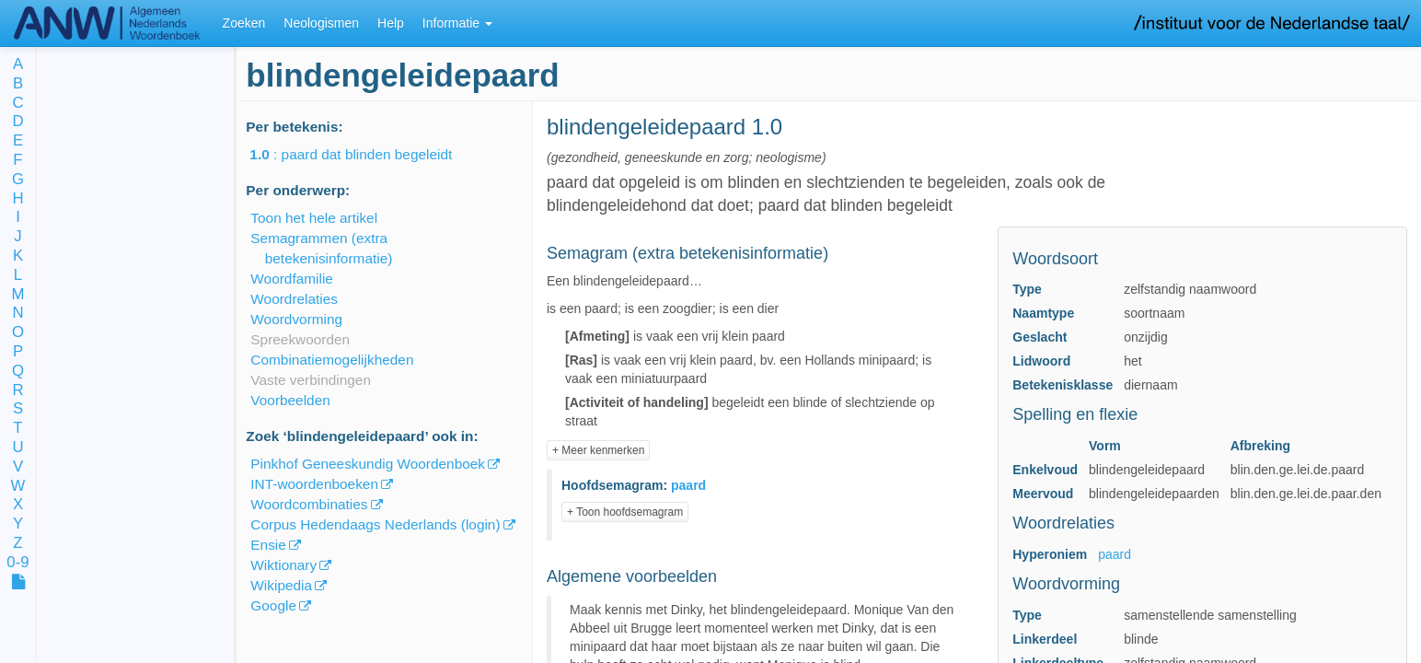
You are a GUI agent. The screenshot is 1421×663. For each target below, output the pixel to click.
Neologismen (321, 23)
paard (1114, 554)
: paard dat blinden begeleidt (363, 154)
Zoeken (244, 23)
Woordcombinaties (308, 504)
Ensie (268, 544)
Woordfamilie (291, 278)
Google (273, 605)
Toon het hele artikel (313, 218)
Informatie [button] (457, 23)
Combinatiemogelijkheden (331, 359)
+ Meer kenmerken (598, 450)
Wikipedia (281, 585)
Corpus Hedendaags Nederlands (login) (375, 524)
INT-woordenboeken (314, 484)
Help (390, 23)
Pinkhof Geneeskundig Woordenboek (367, 463)
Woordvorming (296, 319)
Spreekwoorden (300, 339)
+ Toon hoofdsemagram (625, 512)
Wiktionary (283, 565)
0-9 (17, 563)
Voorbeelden (289, 400)
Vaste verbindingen (310, 380)
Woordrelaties (294, 299)
